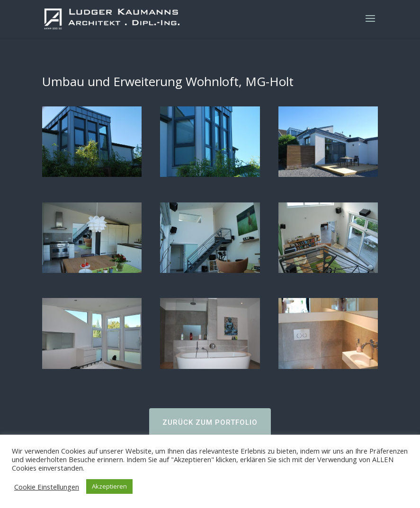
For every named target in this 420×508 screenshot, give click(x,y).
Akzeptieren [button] (109, 486)
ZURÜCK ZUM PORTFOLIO (210, 422)
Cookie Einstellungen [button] (46, 486)
